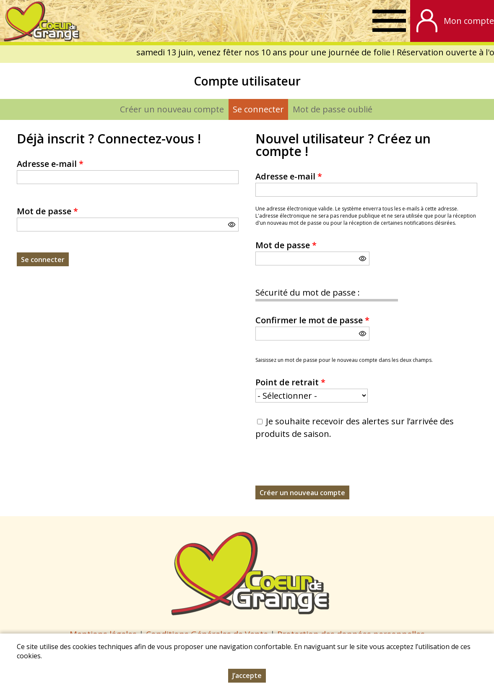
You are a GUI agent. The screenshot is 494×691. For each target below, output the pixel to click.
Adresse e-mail (50, 163)
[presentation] (319, 469)
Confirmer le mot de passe (312, 320)
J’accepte (247, 675)
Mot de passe (47, 211)
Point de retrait (290, 382)
